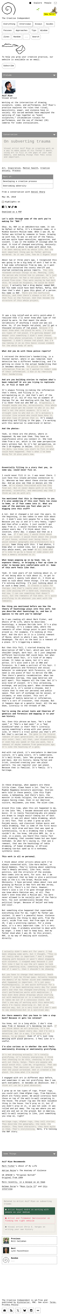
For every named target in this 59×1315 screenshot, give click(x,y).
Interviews (25, 24)
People (47, 3)
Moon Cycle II (28, 1186)
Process (16, 171)
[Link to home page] (8, 8)
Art (3, 168)
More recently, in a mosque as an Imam (23, 1182)
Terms (53, 1302)
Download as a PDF (12, 212)
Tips (34, 30)
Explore (38, 3)
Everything (9, 24)
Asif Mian (7, 96)
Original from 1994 (12, 1178)
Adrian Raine (9, 1171)
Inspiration (14, 168)
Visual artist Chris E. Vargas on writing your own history (25, 1228)
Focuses (8, 30)
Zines (6, 37)
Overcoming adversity (14, 186)
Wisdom (43, 30)
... (26, 37)
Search (35, 37)
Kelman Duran (9, 1186)
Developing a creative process (20, 181)
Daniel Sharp (38, 192)
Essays (38, 24)
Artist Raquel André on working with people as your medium (27, 1211)
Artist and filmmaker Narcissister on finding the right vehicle (27, 1219)
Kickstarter (23, 1302)
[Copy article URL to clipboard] (12, 207)
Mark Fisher (8, 1166)
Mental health (30, 168)
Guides (49, 24)
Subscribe (8, 66)
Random (17, 37)
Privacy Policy (10, 1305)
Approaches (21, 30)
